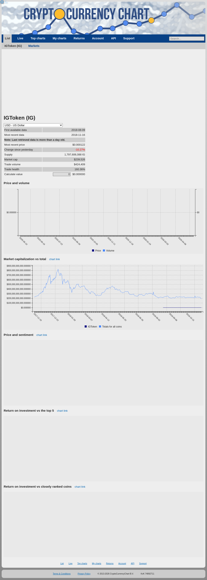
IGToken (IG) (13, 46)
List (7, 38)
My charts (59, 38)
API (113, 38)
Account (98, 38)
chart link (54, 259)
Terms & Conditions (62, 574)
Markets (33, 46)
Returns (79, 38)
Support (128, 38)
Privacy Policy (84, 574)
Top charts (38, 38)
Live (20, 38)
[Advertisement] (103, 83)
